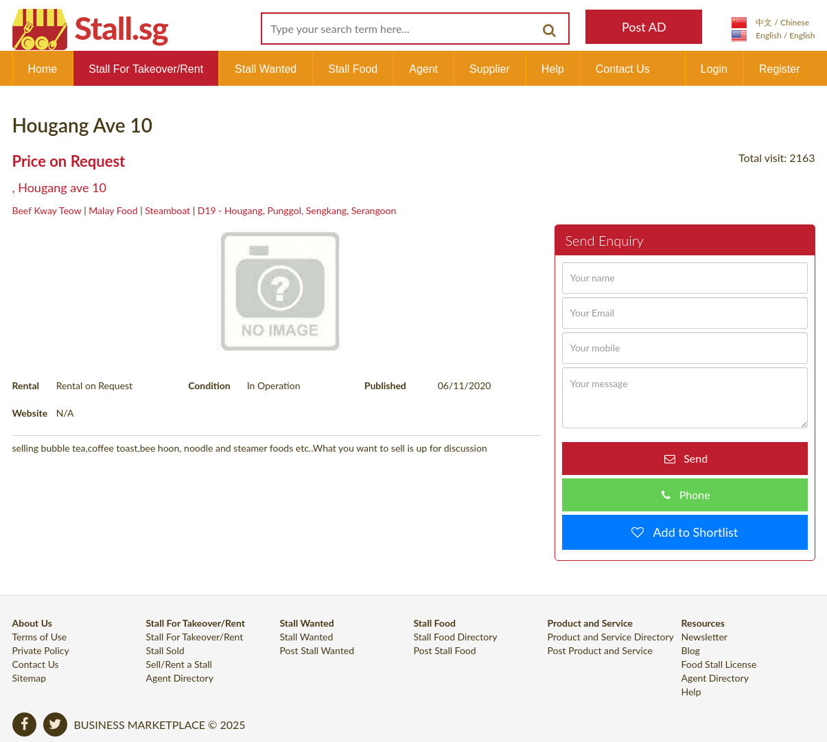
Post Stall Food (445, 650)
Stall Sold (165, 650)
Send (691, 458)
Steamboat (167, 210)
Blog (691, 650)
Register (779, 69)
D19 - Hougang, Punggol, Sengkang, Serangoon (297, 210)
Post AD (644, 26)
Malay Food (113, 210)
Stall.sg (121, 28)
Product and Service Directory (611, 636)
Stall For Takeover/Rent (146, 69)
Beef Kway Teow (47, 210)
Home (43, 69)
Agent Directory (179, 678)
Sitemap (29, 678)
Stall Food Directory (456, 636)
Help (552, 69)
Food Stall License (719, 664)
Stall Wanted (265, 69)
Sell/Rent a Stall (179, 664)
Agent (423, 69)
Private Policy (40, 650)
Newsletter (704, 636)
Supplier (489, 69)
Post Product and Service (600, 650)
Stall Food (352, 69)
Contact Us (623, 69)
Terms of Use (39, 636)
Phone (690, 494)
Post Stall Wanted (317, 650)
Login (714, 69)
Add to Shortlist (691, 532)
